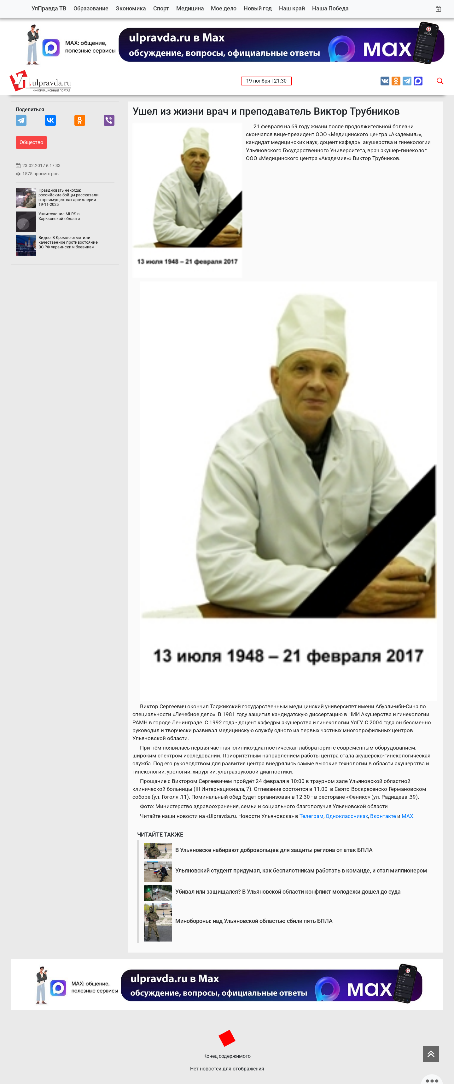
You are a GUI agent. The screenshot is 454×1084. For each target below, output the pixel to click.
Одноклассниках (347, 816)
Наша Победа (330, 8)
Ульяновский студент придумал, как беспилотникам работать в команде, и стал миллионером (301, 870)
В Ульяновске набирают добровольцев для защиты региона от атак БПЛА (274, 850)
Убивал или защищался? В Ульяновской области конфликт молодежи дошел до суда (288, 891)
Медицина (190, 8)
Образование (90, 8)
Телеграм (311, 816)
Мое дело (223, 8)
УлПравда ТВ (49, 8)
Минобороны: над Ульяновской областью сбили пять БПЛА (254, 921)
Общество (31, 142)
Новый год (258, 8)
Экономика (131, 8)
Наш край (292, 8)
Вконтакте (383, 816)
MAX (407, 816)
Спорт (161, 8)
